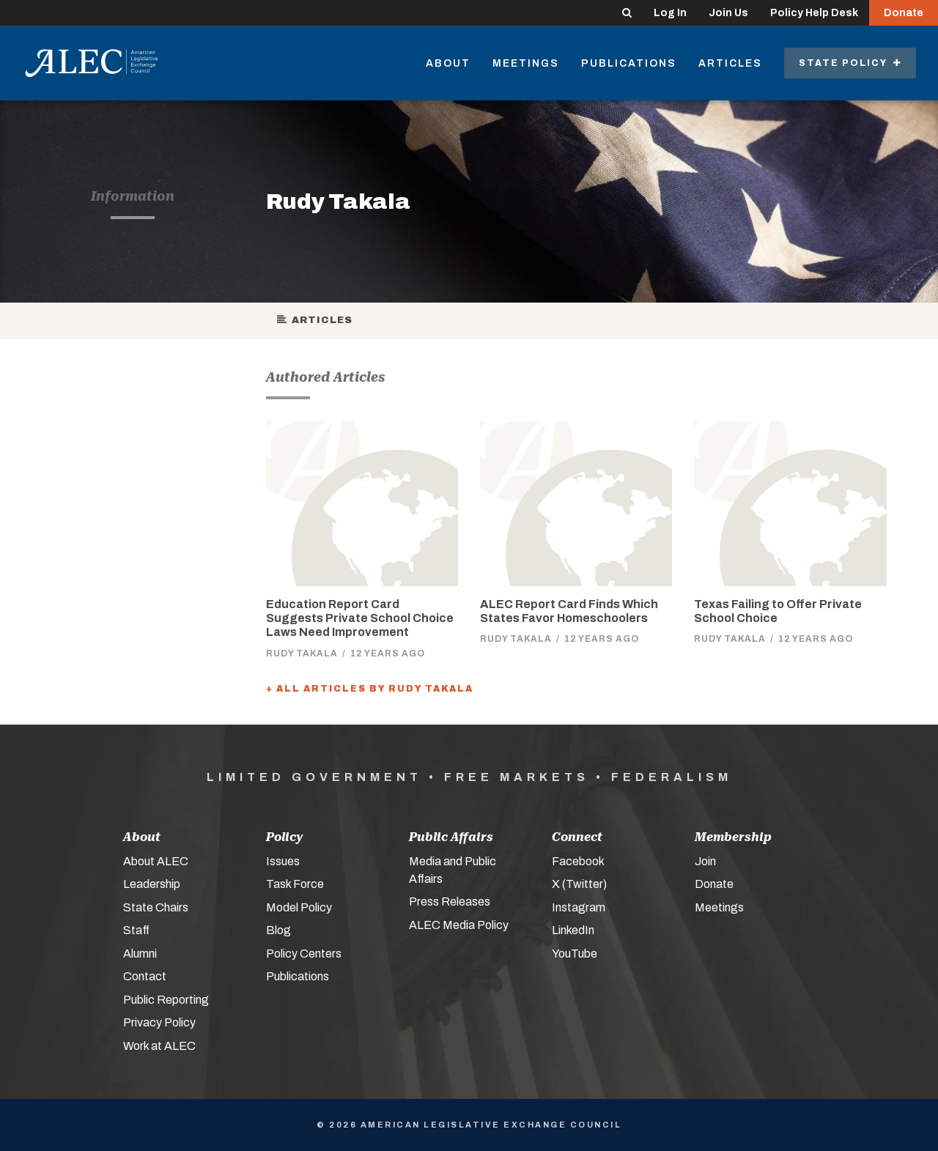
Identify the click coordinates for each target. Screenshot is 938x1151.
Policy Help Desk (814, 12)
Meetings (525, 63)
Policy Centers (303, 953)
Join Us (728, 12)
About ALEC (155, 861)
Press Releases (449, 901)
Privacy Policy (159, 1022)
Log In (670, 12)
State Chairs (155, 907)
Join (705, 861)
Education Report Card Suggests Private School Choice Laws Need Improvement (360, 618)
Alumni (140, 953)
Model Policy (299, 907)
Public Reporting (166, 999)
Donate (903, 12)
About (448, 63)
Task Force (295, 884)
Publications (628, 63)
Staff (136, 930)
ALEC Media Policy (459, 925)
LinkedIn (573, 930)
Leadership (151, 884)
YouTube (574, 953)
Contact (144, 976)
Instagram (578, 907)
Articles (730, 63)
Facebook (578, 861)
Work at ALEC (159, 1046)
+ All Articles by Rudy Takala (369, 689)
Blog (278, 930)
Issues (283, 861)
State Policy (850, 63)
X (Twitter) (579, 884)
